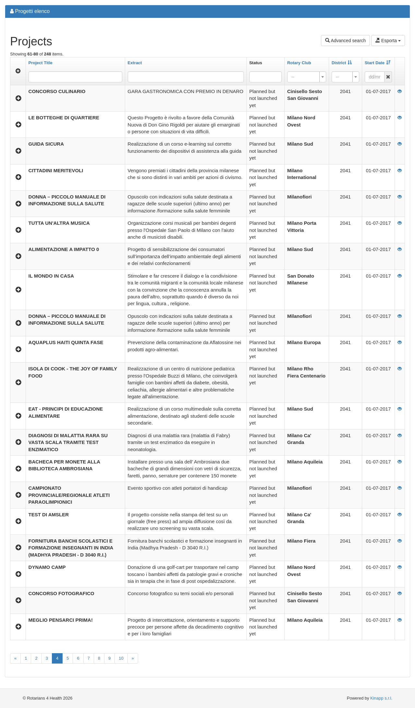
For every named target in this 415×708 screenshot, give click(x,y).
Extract (135, 62)
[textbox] (304, 77)
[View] (399, 91)
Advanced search (345, 40)
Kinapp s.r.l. (381, 698)
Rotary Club (299, 62)
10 (121, 658)
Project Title (41, 62)
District (342, 62)
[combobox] (265, 76)
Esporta (388, 40)
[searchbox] (261, 77)
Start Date (377, 62)
